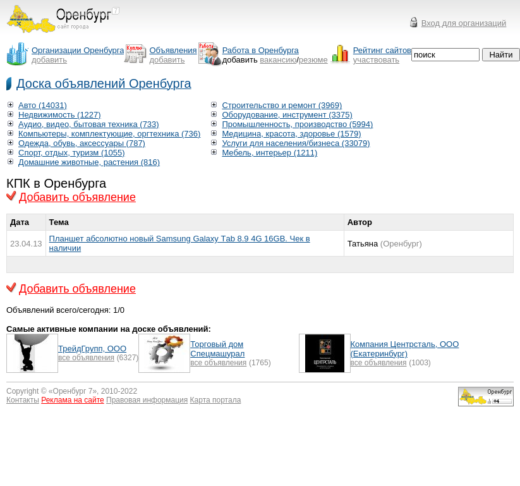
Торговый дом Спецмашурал (217, 348)
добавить (49, 59)
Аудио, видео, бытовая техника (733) (88, 124)
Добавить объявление (77, 197)
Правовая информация (147, 400)
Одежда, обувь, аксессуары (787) (81, 143)
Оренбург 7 (73, 391)
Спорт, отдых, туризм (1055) (71, 152)
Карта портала (215, 400)
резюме (313, 59)
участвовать (376, 59)
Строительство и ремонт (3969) (282, 105)
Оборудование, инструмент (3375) (287, 114)
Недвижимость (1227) (59, 114)
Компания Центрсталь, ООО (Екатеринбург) (405, 348)
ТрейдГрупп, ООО (92, 348)
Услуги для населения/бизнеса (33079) (296, 143)
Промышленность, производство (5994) (297, 124)
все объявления (86, 357)
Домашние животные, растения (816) (89, 162)
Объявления (173, 50)
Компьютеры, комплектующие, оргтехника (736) (109, 133)
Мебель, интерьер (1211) (269, 152)
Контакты (22, 400)
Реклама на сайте (72, 400)
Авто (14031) (42, 105)
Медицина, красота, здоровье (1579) (291, 133)
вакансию (278, 59)
